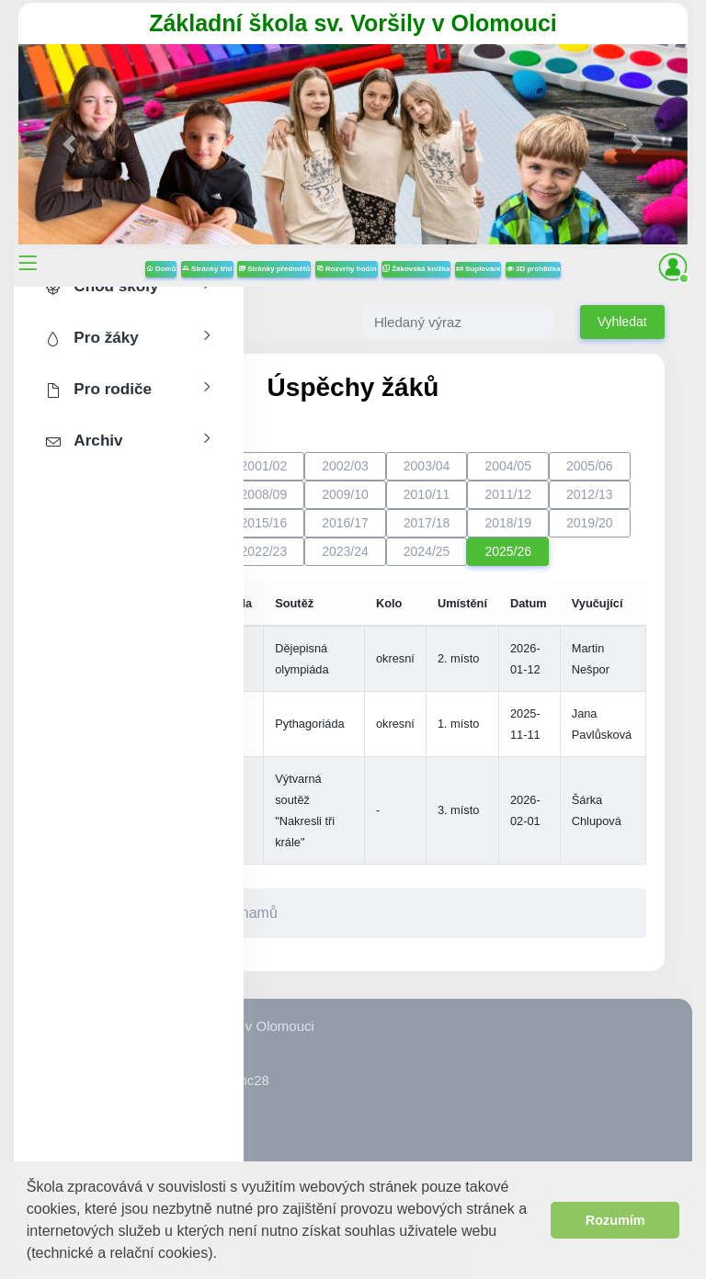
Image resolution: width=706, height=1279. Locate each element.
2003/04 (427, 465)
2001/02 (264, 465)
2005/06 (589, 465)
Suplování (478, 269)
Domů (161, 269)
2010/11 (427, 494)
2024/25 (427, 551)
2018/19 (507, 522)
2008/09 (264, 494)
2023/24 (345, 551)
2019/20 (589, 522)
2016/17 (345, 522)
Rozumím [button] (615, 1220)
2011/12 (507, 494)
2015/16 (264, 522)
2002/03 (345, 465)
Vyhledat (622, 321)
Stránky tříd (207, 269)
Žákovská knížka (416, 269)
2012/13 (589, 494)
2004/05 (507, 465)
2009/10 (345, 494)
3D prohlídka (534, 269)
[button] (224, 1254)
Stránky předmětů (274, 269)
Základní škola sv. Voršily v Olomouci (353, 23)
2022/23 (264, 551)
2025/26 (507, 551)
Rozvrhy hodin (346, 269)
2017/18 (427, 522)
